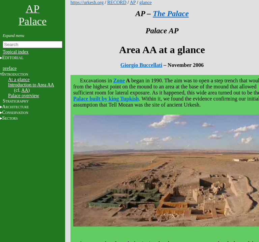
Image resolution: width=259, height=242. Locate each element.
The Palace (171, 13)
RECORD (116, 2)
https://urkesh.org (87, 2)
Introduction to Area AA (31, 84)
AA (24, 90)
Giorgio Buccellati (141, 65)
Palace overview (23, 95)
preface (10, 68)
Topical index (15, 51)
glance (145, 2)
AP (133, 2)
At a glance (19, 79)
